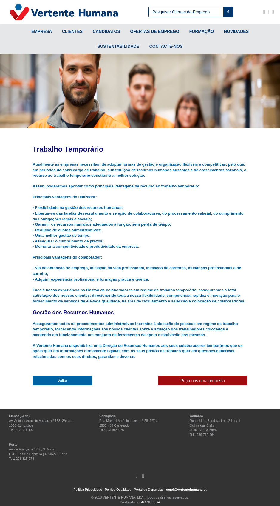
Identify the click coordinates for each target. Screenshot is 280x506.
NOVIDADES (236, 31)
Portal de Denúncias (148, 489)
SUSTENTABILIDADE (119, 46)
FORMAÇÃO (201, 31)
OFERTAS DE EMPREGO (154, 31)
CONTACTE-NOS (166, 46)
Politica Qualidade (118, 489)
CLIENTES (72, 31)
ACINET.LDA (150, 502)
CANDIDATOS (106, 31)
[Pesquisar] (228, 12)
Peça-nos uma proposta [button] (202, 380)
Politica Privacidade (87, 489)
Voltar (62, 380)
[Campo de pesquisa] (185, 12)
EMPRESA (41, 31)
